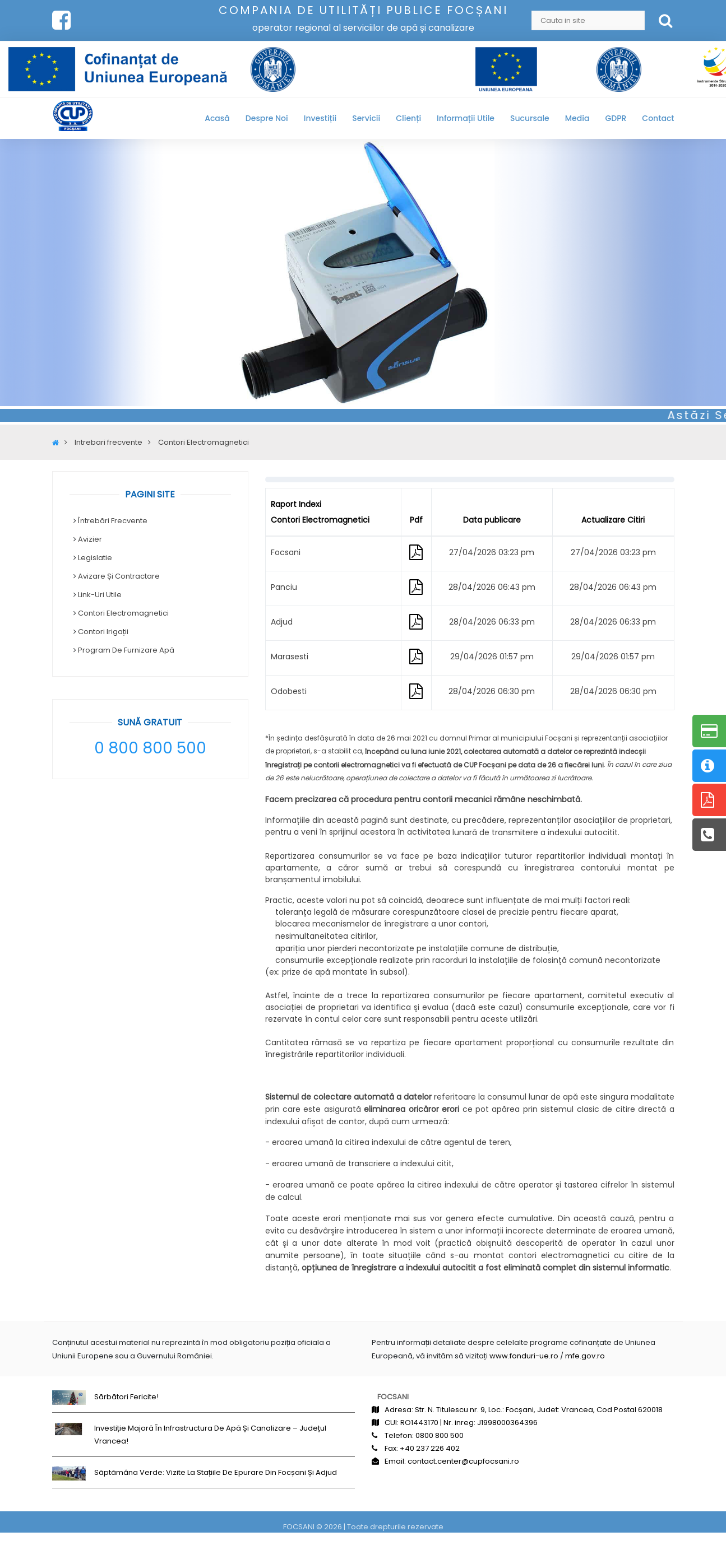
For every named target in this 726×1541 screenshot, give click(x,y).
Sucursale (529, 118)
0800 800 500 (439, 1435)
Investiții (320, 118)
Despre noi (267, 118)
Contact (658, 118)
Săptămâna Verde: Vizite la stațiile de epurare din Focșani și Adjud (215, 1472)
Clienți (408, 118)
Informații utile (465, 118)
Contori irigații (103, 631)
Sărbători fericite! (126, 1396)
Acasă (217, 118)
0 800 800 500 (150, 748)
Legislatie (95, 557)
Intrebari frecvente (108, 442)
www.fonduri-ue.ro (523, 1356)
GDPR (615, 118)
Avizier (90, 539)
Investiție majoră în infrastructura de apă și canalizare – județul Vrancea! (210, 1434)
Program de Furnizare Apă (126, 650)
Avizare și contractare (119, 576)
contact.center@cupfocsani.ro (463, 1461)
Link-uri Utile (100, 594)
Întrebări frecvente (112, 520)
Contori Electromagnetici (123, 613)
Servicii (366, 118)
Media (577, 118)
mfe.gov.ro (585, 1356)
